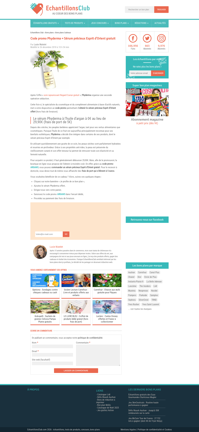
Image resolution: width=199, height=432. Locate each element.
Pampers (132, 295)
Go (66, 234)
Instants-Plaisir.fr (135, 281)
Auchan (131, 272)
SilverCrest (143, 300)
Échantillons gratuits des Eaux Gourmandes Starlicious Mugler (142, 396)
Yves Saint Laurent (150, 304)
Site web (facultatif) (41, 359)
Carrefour (142, 272)
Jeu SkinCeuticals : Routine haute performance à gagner (143, 403)
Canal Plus (154, 272)
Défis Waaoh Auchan (106, 397)
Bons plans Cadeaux (63, 32)
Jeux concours (99, 23)
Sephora (132, 300)
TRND (154, 300)
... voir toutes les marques (139, 309)
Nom (34, 342)
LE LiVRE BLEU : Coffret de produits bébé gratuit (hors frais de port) (76, 319)
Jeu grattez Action (105, 410)
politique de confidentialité (90, 337)
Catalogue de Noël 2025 (108, 407)
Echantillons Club (37, 32)
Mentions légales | (129, 429)
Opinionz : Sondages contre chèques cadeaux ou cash (45, 291)
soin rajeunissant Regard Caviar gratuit (61, 95)
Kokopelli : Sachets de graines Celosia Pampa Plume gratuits (45, 319)
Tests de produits (74, 23)
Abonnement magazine (147, 121)
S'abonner (158, 73)
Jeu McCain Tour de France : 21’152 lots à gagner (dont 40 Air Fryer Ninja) (145, 419)
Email (34, 351)
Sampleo (154, 295)
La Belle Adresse (154, 281)
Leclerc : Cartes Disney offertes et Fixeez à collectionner (107, 319)
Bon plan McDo (104, 405)
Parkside (143, 295)
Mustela (131, 290)
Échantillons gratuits (45, 23)
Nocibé (154, 290)
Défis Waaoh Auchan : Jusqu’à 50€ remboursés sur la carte (143, 411)
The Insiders (145, 286)
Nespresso (143, 290)
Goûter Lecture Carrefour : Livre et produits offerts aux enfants (76, 292)
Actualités (160, 23)
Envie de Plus (150, 277)
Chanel (131, 277)
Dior (139, 277)
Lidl (155, 286)
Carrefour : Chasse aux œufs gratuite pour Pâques (107, 291)
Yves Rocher (133, 304)
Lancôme (132, 286)
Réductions (140, 23)
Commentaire (83, 342)
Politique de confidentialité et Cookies (155, 429)
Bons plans (121, 23)
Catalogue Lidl (103, 394)
